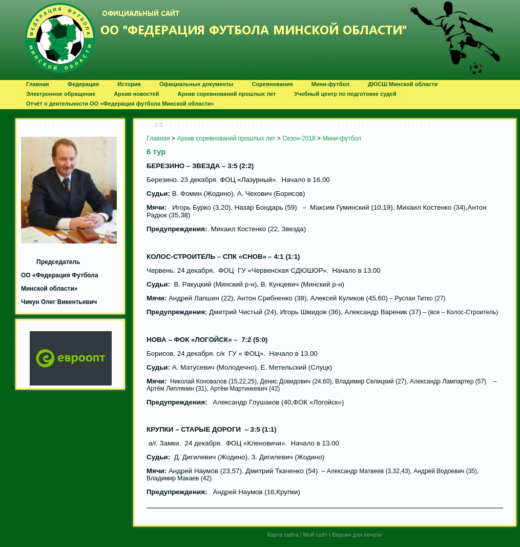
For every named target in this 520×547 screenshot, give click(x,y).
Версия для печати (357, 535)
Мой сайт (315, 535)
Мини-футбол (341, 138)
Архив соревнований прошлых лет (226, 138)
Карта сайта (282, 535)
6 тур (156, 151)
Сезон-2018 (298, 138)
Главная (158, 138)
